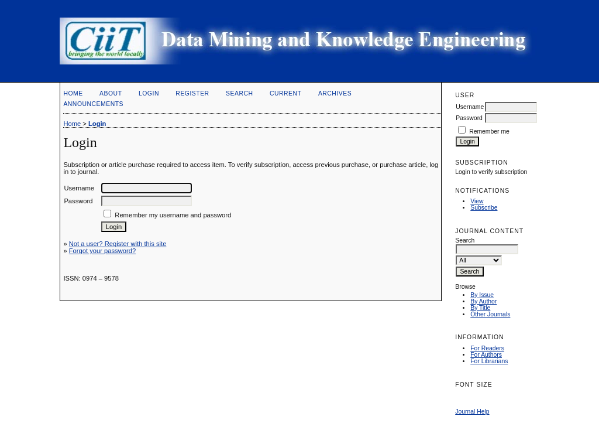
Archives (335, 93)
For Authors (486, 354)
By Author (483, 301)
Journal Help (472, 411)
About (110, 93)
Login (149, 93)
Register (192, 93)
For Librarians (489, 361)
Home (72, 93)
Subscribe (483, 207)
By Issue (482, 295)
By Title (480, 308)
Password (469, 118)
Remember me (489, 131)
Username (470, 107)
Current (285, 93)
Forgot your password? (102, 250)
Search (239, 93)
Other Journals (490, 314)
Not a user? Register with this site (118, 243)
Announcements (93, 104)
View (476, 201)
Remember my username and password (173, 215)
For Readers (487, 348)
